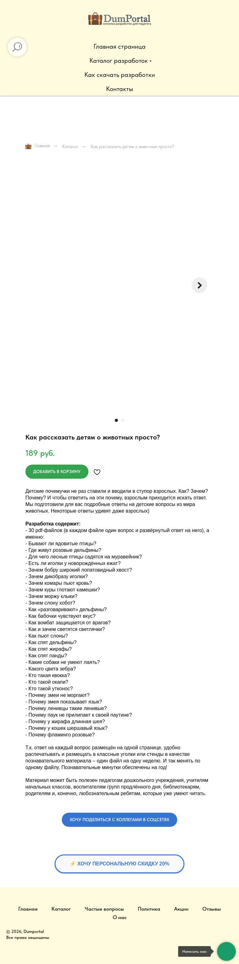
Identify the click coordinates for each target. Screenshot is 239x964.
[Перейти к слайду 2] (122, 420)
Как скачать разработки (119, 74)
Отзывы (211, 909)
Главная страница (119, 46)
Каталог (70, 146)
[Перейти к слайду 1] (116, 420)
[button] (119, 820)
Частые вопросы (104, 909)
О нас (120, 917)
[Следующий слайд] (199, 285)
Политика (149, 909)
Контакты (119, 89)
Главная (37, 146)
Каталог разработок (118, 60)
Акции (181, 909)
